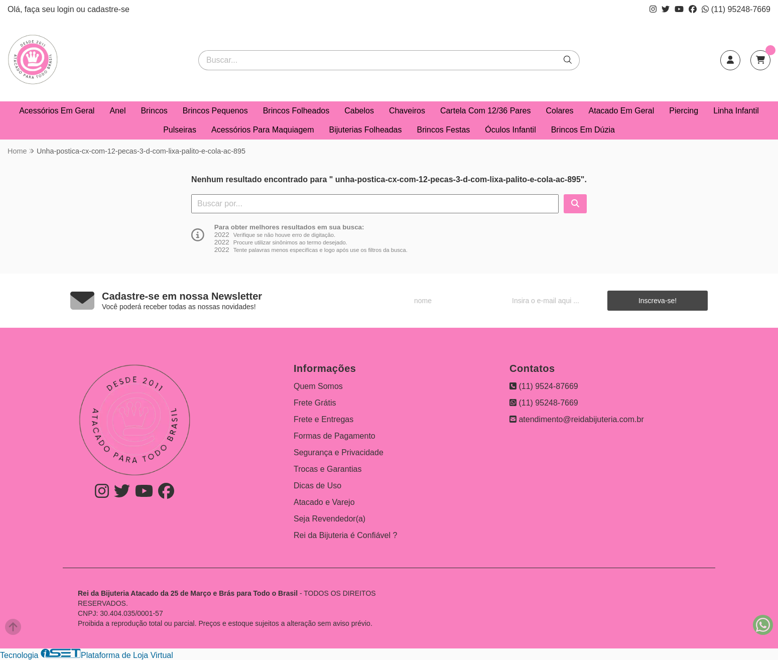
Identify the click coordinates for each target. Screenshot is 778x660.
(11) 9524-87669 (543, 386)
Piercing (683, 110)
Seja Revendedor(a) (329, 518)
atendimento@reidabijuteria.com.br (576, 419)
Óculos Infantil (510, 129)
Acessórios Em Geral (56, 110)
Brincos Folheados (296, 110)
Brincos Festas (443, 129)
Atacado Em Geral (622, 110)
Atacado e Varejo (324, 502)
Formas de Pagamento (334, 436)
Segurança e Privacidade (338, 452)
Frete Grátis (315, 403)
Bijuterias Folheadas (365, 129)
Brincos (154, 110)
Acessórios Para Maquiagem (262, 129)
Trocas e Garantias (327, 469)
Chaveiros (407, 110)
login (66, 9)
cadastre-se (108, 9)
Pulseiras (179, 129)
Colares (559, 110)
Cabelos (359, 110)
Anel (117, 110)
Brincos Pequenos (215, 110)
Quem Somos (318, 386)
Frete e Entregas (323, 419)
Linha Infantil (736, 110)
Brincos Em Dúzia (583, 129)
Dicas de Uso (317, 485)
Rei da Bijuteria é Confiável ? (345, 535)
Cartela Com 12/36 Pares (485, 110)
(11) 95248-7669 (736, 9)
